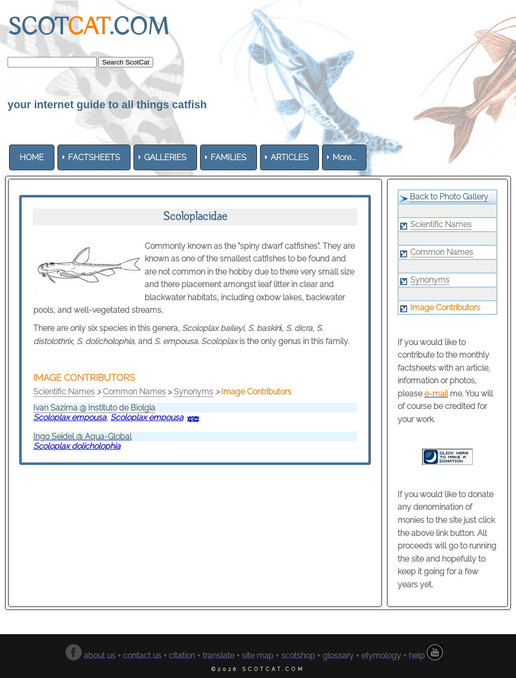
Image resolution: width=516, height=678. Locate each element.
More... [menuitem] (344, 157)
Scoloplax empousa (69, 417)
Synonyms (193, 391)
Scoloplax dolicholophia (76, 446)
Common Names (134, 391)
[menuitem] (31, 157)
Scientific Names (64, 391)
